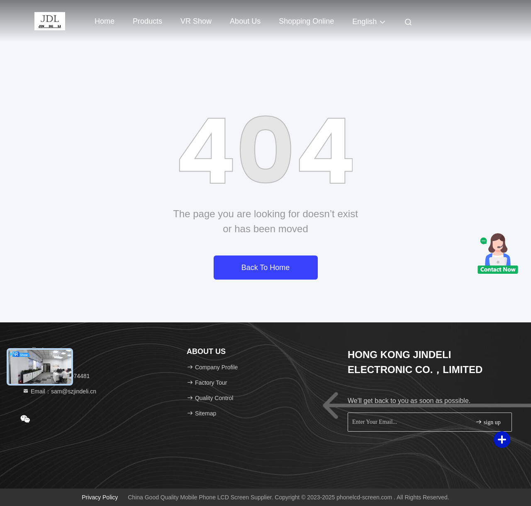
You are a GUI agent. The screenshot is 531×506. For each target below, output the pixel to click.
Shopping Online (306, 21)
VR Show (196, 21)
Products (147, 21)
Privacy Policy (100, 497)
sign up (487, 421)
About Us (245, 21)
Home (104, 21)
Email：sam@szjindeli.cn (59, 391)
